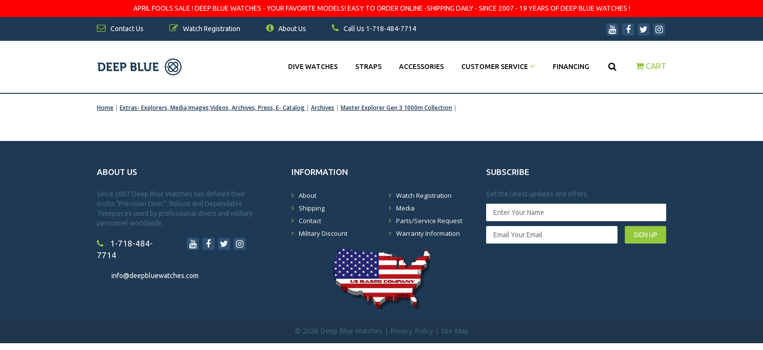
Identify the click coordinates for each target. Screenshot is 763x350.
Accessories (421, 66)
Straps (368, 66)
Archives (322, 108)
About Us (286, 29)
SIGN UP (645, 235)
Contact (310, 220)
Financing (571, 66)
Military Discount (323, 233)
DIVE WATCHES (313, 66)
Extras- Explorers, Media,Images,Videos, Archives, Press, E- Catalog (213, 108)
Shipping (312, 208)
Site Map (455, 330)
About (307, 195)
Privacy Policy (411, 330)
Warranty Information (428, 233)
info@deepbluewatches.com (155, 276)
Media (405, 208)
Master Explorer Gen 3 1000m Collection (396, 108)
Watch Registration (424, 195)
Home (105, 108)
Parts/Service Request (429, 220)
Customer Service (498, 66)
